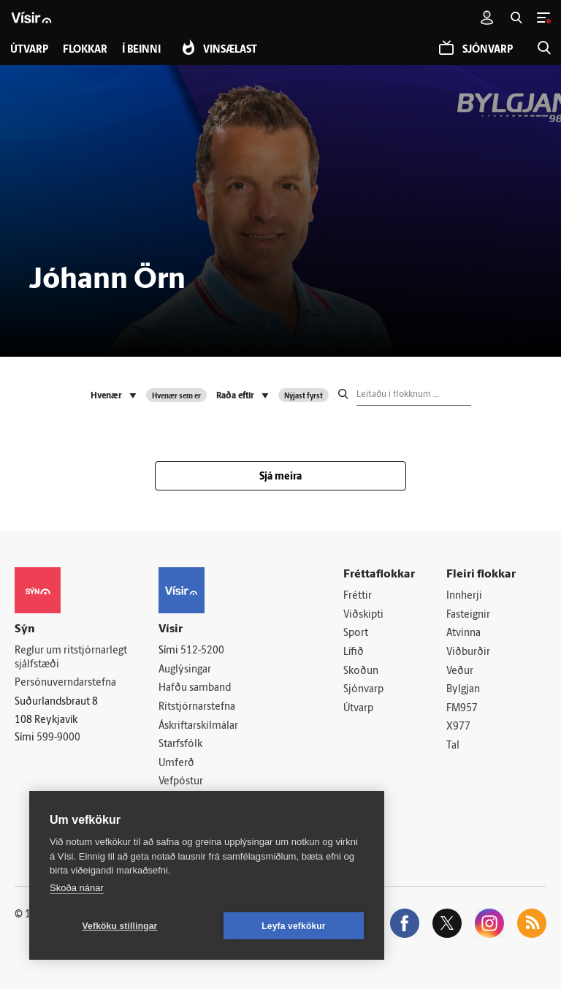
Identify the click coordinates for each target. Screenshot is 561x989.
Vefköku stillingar (120, 926)
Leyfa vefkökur (294, 926)
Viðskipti (363, 615)
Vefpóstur (181, 782)
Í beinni (141, 50)
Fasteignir (468, 615)
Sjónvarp (363, 689)
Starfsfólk (180, 744)
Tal (452, 745)
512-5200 (202, 650)
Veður (459, 671)
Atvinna (463, 633)
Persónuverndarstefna (65, 683)
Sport (355, 633)
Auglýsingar (185, 669)
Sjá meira (280, 476)
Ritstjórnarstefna (197, 707)
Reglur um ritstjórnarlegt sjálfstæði (71, 657)
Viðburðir (468, 652)
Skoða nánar (77, 887)
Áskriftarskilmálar (198, 726)
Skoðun (360, 671)
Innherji (464, 596)
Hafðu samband (195, 688)
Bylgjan (463, 689)
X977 (458, 727)
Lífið (353, 652)
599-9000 (58, 737)
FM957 (462, 708)
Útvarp (358, 708)
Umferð (176, 763)
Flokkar (85, 50)
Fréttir (357, 596)
